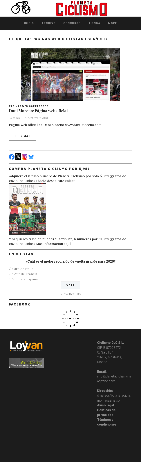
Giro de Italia (22, 269)
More (112, 23)
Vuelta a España (25, 279)
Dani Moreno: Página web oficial (38, 110)
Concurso (72, 23)
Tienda (94, 23)
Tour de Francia (25, 274)
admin (16, 118)
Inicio (29, 23)
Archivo (49, 23)
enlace (70, 181)
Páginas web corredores (28, 106)
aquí (67, 244)
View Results (70, 294)
